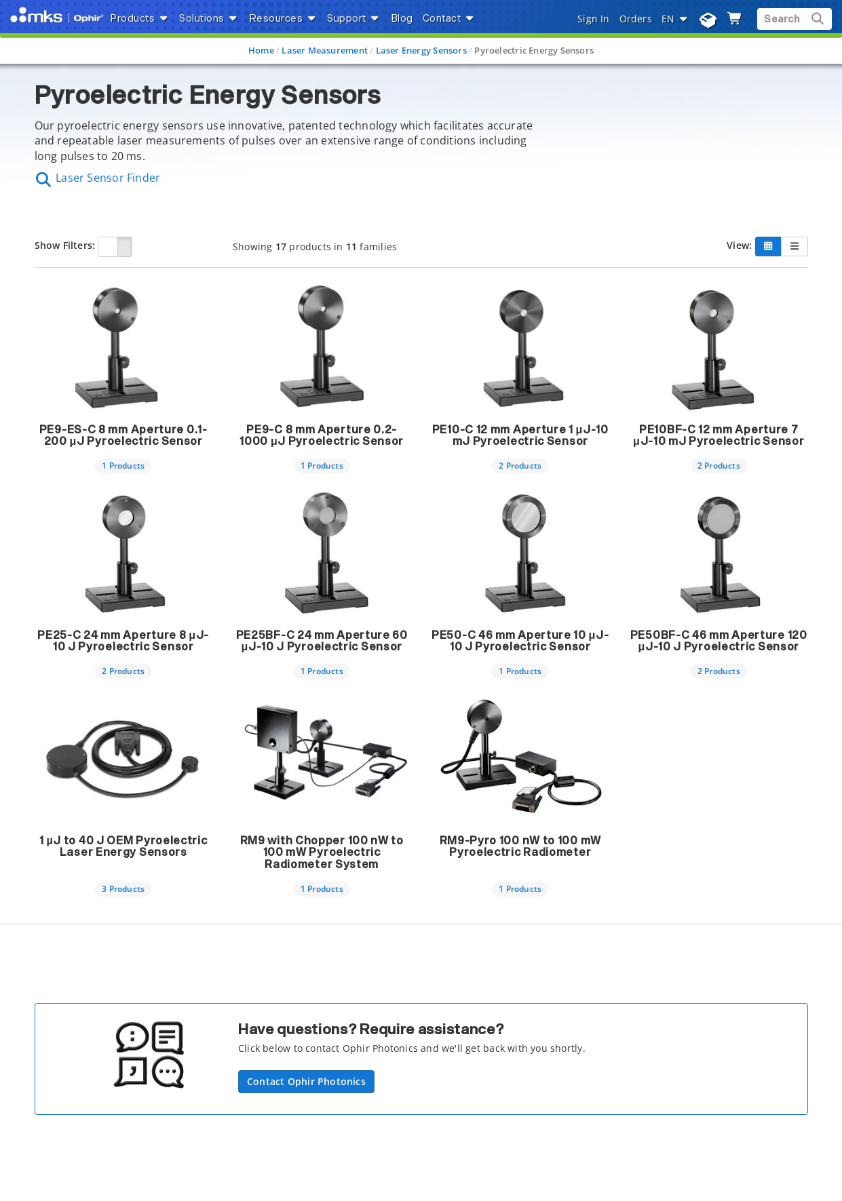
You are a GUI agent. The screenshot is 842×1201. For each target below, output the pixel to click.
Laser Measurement (325, 50)
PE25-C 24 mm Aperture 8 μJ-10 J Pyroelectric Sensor (123, 641)
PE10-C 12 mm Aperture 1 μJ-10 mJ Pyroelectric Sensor (520, 436)
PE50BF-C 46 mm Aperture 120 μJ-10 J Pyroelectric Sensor (718, 641)
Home (261, 50)
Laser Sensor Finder (98, 177)
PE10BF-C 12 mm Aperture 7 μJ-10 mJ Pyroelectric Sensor (718, 436)
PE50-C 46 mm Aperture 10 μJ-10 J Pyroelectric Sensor (520, 641)
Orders (635, 18)
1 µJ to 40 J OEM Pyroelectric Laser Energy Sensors (123, 847)
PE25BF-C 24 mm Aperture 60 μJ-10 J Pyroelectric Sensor (322, 641)
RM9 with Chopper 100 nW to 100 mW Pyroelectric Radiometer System (322, 852)
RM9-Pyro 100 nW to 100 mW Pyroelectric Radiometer (521, 847)
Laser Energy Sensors (421, 50)
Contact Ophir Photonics (306, 1081)
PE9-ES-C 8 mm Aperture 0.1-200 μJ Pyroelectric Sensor (123, 436)
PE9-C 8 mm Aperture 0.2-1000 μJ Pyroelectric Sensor (322, 436)
